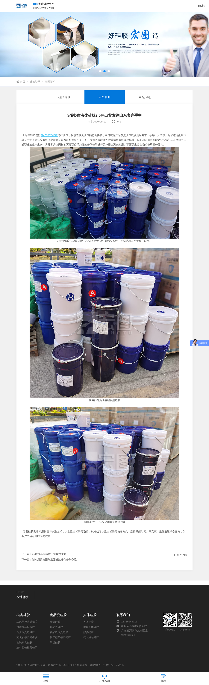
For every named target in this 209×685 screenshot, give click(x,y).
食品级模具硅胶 (59, 632)
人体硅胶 (88, 621)
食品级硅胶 (56, 626)
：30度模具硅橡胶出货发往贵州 (44, 554)
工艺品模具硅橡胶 (26, 621)
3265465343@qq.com (134, 626)
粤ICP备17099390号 (75, 664)
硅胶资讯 (35, 81)
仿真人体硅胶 (91, 626)
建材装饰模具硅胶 (26, 647)
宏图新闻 (50, 81)
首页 (22, 81)
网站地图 (95, 664)
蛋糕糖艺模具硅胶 (60, 637)
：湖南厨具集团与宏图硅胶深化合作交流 (49, 559)
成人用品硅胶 (91, 637)
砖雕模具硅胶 (24, 642)
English (202, 5)
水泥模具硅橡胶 (25, 626)
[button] (100, 71)
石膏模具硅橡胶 (25, 632)
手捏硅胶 (55, 642)
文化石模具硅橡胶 (26, 637)
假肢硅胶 (88, 632)
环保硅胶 (55, 621)
